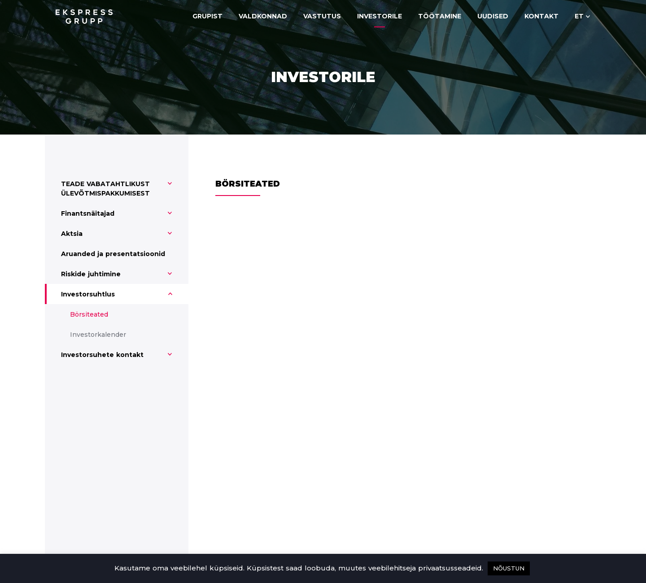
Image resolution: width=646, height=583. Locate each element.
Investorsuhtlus (88, 294)
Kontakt (541, 16)
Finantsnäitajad (87, 213)
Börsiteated (89, 314)
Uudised (492, 16)
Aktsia (72, 234)
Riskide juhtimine (91, 274)
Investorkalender (98, 335)
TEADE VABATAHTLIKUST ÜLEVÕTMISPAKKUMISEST (105, 188)
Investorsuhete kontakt (102, 355)
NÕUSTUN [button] (508, 568)
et (579, 16)
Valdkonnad (263, 16)
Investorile (379, 16)
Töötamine (439, 16)
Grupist (207, 16)
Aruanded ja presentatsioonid (113, 254)
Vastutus (322, 16)
